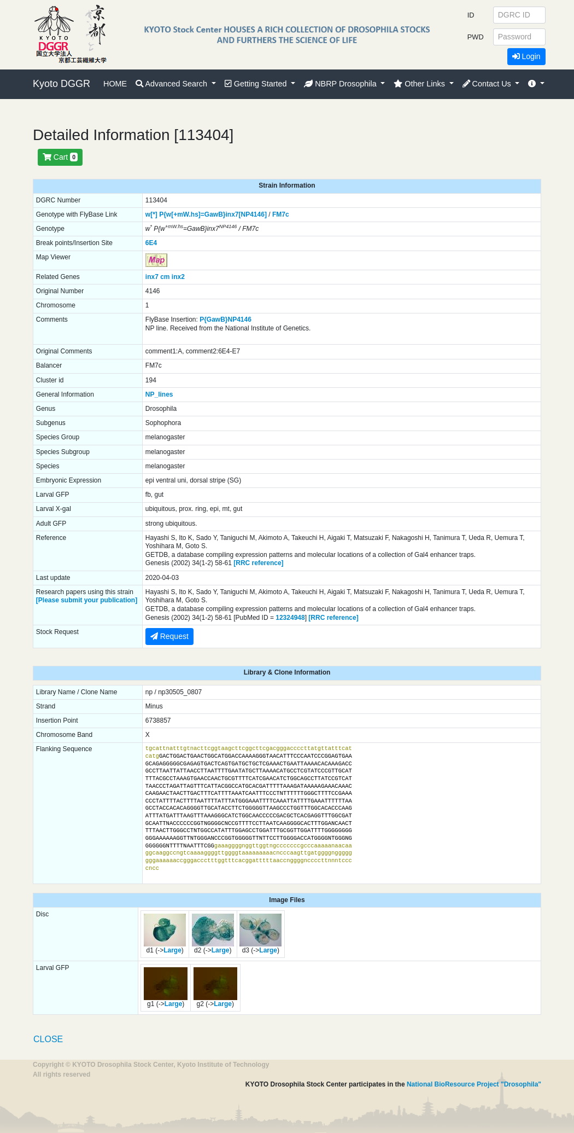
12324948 (290, 617)
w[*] (151, 214)
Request (169, 636)
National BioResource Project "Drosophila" (474, 1084)
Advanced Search (172, 83)
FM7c (280, 214)
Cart (60, 157)
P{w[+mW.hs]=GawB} (192, 214)
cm (164, 277)
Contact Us (487, 83)
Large (172, 950)
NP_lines (159, 394)
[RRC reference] (258, 563)
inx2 (178, 277)
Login (526, 56)
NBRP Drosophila (341, 83)
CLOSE (48, 1039)
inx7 (152, 277)
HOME (115, 83)
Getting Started (257, 83)
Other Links (420, 83)
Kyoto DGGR (61, 83)
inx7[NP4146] (246, 214)
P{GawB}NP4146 (225, 319)
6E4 (151, 243)
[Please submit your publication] (86, 600)
